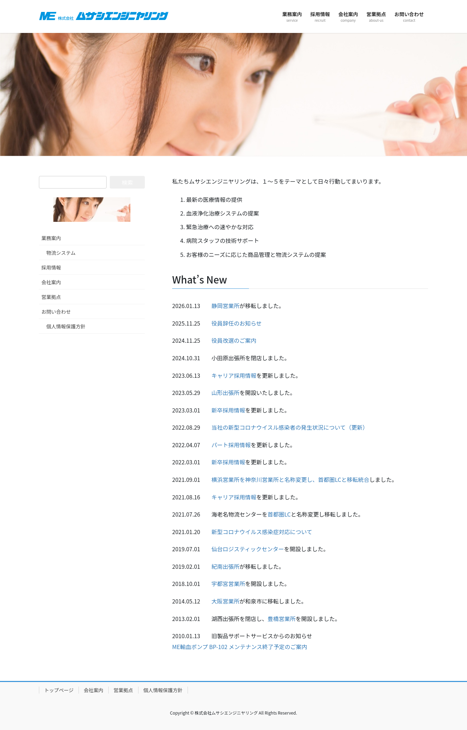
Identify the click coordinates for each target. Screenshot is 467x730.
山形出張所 (225, 392)
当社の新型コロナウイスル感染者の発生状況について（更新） (289, 427)
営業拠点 (51, 296)
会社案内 (51, 282)
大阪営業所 (225, 601)
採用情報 (51, 267)
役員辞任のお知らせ (236, 323)
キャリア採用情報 (233, 375)
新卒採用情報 (228, 410)
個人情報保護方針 (66, 326)
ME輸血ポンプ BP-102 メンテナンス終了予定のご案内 (239, 646)
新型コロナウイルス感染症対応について (261, 531)
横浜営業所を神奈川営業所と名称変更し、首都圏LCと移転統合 (290, 479)
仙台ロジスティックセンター (247, 549)
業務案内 (51, 237)
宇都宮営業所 (228, 583)
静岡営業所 (225, 305)
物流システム (61, 252)
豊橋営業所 (282, 618)
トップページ (59, 690)
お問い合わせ (56, 311)
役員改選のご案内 (233, 340)
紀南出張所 (225, 566)
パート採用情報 (231, 445)
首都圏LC (279, 514)
